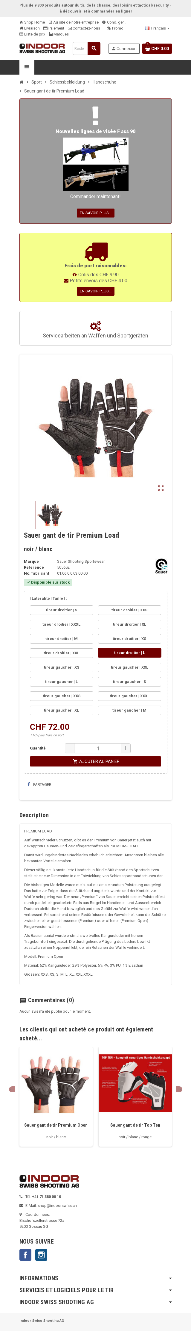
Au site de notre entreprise (73, 22)
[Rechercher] (86, 48)
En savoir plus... (95, 213)
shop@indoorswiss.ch (57, 1205)
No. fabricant (36, 573)
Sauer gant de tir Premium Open (56, 1125)
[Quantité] (97, 748)
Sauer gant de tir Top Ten (135, 1125)
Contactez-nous (84, 28)
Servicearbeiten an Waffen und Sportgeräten (95, 330)
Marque (31, 561)
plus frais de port (51, 735)
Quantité (38, 748)
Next (179, 1089)
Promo (115, 28)
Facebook (25, 1255)
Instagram (41, 1255)
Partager (39, 784)
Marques (59, 34)
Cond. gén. (114, 22)
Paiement (53, 28)
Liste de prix (32, 34)
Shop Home (32, 22)
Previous (12, 1089)
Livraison (29, 28)
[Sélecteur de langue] (157, 28)
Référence (34, 567)
